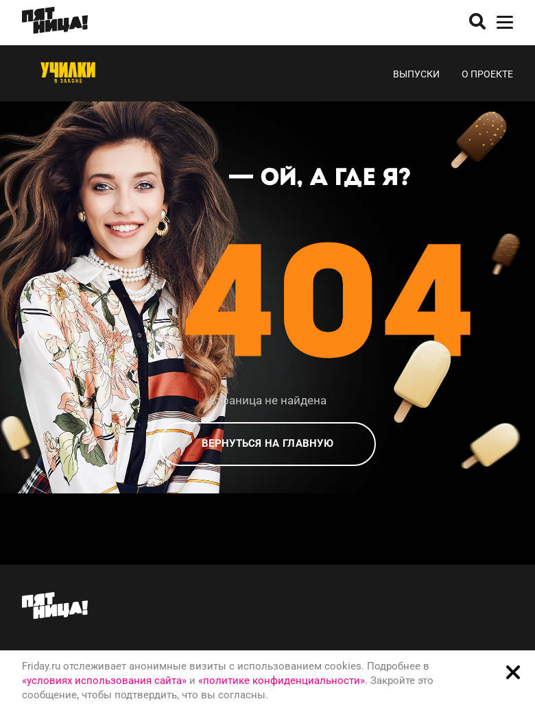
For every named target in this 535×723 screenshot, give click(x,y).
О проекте (487, 74)
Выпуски (416, 74)
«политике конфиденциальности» (281, 680)
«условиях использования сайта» (104, 680)
